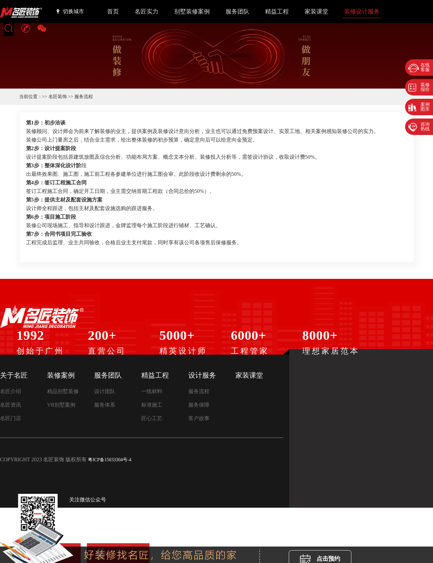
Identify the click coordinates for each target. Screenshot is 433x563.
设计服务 (202, 375)
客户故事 (198, 418)
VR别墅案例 (61, 405)
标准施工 (151, 405)
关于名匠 (14, 375)
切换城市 (70, 11)
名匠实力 (146, 11)
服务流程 (198, 391)
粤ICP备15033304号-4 (109, 459)
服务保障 (198, 405)
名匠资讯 (10, 405)
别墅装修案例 (192, 11)
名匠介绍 (10, 391)
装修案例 (61, 375)
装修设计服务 (362, 11)
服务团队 (237, 11)
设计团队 (104, 391)
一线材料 (151, 391)
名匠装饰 (57, 96)
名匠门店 (10, 418)
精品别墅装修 (63, 391)
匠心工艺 (151, 418)
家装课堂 (316, 11)
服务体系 (104, 405)
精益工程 (277, 11)
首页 (113, 11)
